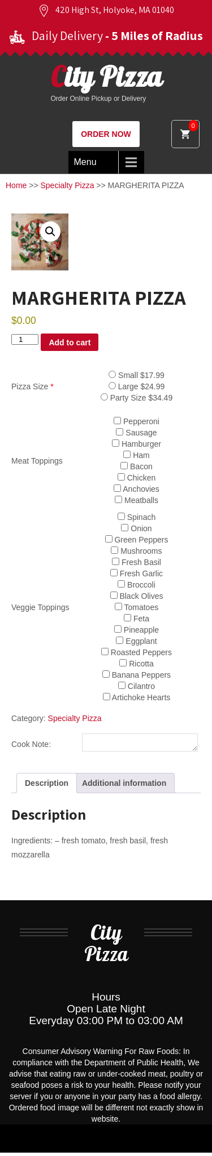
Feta (136, 618)
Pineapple (136, 629)
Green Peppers (136, 539)
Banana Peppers (136, 674)
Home (16, 185)
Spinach (136, 517)
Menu (85, 162)
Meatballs (136, 500)
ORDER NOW (106, 134)
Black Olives (136, 596)
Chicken (136, 477)
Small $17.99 (137, 375)
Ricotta (136, 663)
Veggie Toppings (40, 607)
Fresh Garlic (136, 573)
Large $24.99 (137, 386)
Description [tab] (46, 786)
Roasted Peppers (136, 652)
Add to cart (69, 342)
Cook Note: (31, 745)
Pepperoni (136, 421)
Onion (136, 528)
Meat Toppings (37, 460)
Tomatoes (136, 607)
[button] (50, 231)
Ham (136, 455)
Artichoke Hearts (137, 697)
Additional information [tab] (124, 786)
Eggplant (136, 641)
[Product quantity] (24, 339)
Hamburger (136, 443)
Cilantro (136, 686)
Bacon (136, 466)
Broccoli (136, 584)
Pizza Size (32, 386)
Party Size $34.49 (136, 397)
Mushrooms (136, 550)
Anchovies (136, 488)
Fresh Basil (136, 562)
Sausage (136, 432)
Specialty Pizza (67, 185)
